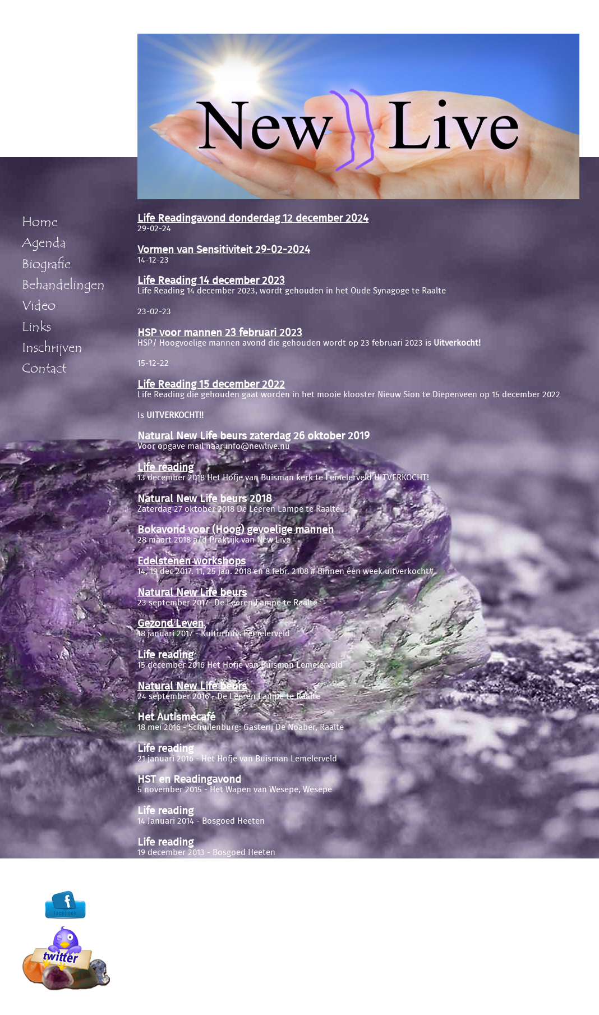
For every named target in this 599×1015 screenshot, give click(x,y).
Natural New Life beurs (192, 592)
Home (40, 222)
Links (36, 327)
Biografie (46, 264)
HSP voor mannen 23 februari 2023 (219, 333)
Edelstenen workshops (191, 561)
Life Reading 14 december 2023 (211, 280)
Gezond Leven (170, 623)
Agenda (44, 243)
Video (39, 306)
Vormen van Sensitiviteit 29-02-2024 (223, 250)
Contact (44, 369)
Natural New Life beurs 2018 (204, 499)
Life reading (165, 467)
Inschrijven (52, 348)
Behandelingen (63, 285)
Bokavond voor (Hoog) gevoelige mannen (235, 530)
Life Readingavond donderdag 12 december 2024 (252, 218)
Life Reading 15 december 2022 (211, 384)
